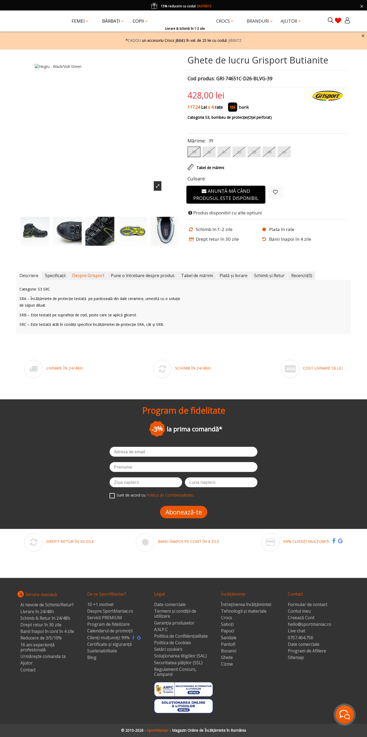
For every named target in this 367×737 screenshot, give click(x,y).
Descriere (28, 275)
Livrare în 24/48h (37, 612)
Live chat (296, 631)
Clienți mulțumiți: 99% (108, 638)
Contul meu (299, 611)
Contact (28, 670)
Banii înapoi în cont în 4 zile (47, 631)
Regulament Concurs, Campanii (175, 672)
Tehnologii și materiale (243, 611)
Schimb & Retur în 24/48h (45, 618)
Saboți (227, 624)
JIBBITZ (234, 40)
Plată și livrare (233, 275)
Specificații (55, 275)
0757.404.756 (300, 638)
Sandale (228, 638)
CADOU (134, 40)
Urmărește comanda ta (43, 656)
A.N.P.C (161, 629)
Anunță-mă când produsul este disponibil (226, 194)
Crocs (226, 618)
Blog (91, 657)
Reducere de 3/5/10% (41, 638)
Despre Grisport (88, 275)
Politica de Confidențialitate (169, 495)
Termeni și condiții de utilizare (175, 614)
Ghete (227, 657)
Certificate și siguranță (109, 644)
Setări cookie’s (168, 649)
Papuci (227, 631)
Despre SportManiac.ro (110, 611)
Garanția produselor (174, 623)
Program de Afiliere (307, 651)
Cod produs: (201, 78)
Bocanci (228, 651)
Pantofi (228, 644)
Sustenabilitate (102, 651)
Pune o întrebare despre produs (143, 275)
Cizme (227, 664)
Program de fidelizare (108, 624)
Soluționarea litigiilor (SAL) (180, 656)
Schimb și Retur (269, 275)
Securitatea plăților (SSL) (178, 663)
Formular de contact (307, 604)
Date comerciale (170, 604)
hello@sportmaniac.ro (309, 624)
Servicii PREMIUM (104, 618)
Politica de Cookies (172, 643)
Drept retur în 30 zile (40, 625)
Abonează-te (183, 512)
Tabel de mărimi (197, 275)
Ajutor (26, 663)
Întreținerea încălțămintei (246, 604)
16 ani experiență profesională (37, 647)
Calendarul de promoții (109, 631)
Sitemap (296, 657)
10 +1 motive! (100, 604)
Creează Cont (301, 618)
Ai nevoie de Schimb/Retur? (47, 605)
